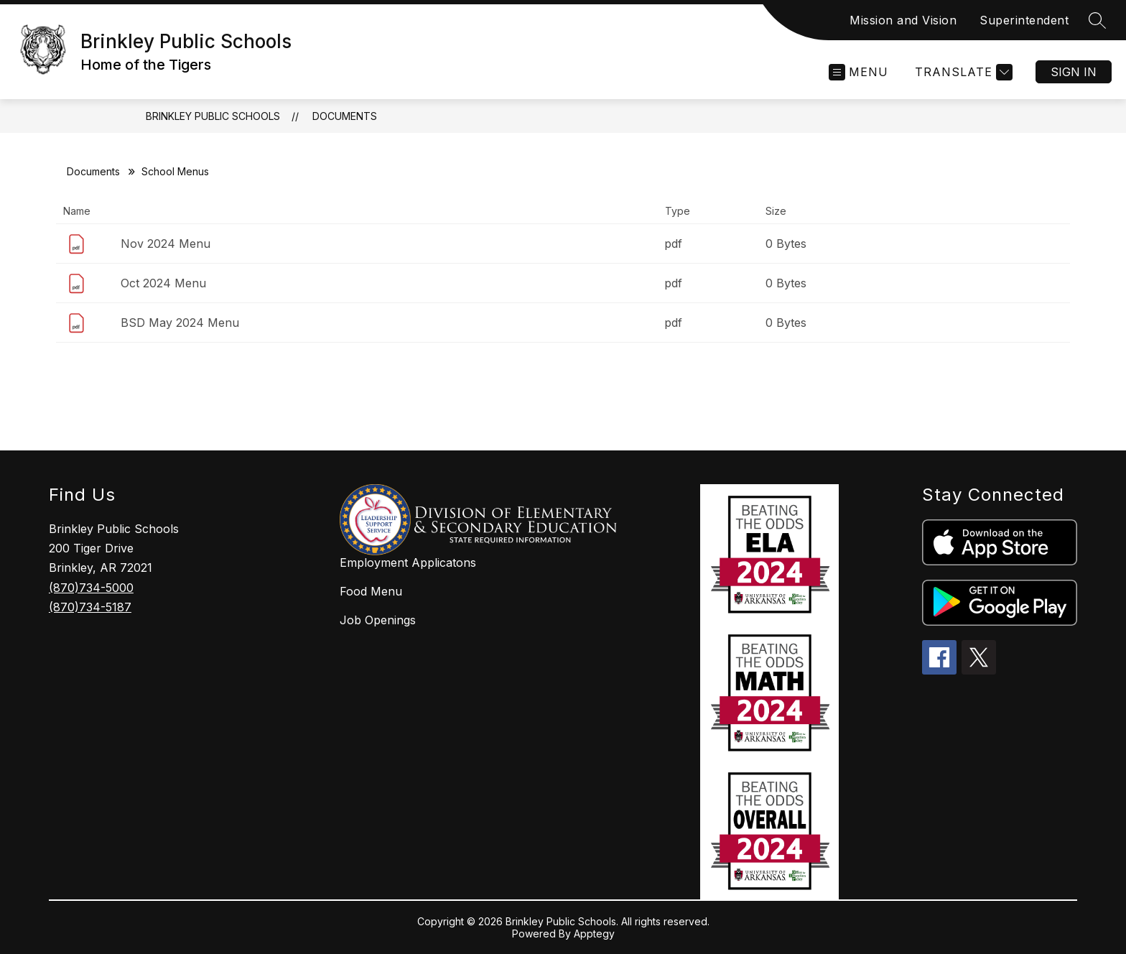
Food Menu (371, 591)
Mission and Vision (903, 20)
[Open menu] (858, 72)
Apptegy (594, 933)
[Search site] (1097, 20)
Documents (344, 116)
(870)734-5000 (91, 587)
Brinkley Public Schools (213, 116)
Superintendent (1024, 20)
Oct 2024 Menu (163, 283)
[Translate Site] (962, 72)
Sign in (1074, 72)
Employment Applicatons (408, 562)
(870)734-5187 (90, 607)
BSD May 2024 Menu (180, 322)
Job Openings (378, 620)
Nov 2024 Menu (165, 243)
